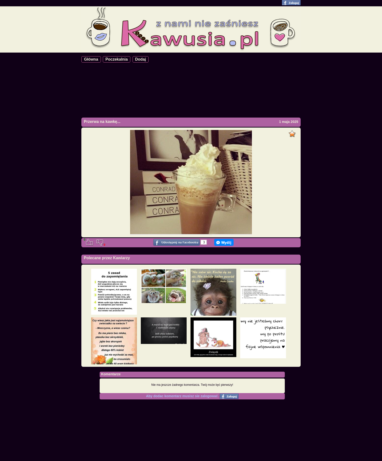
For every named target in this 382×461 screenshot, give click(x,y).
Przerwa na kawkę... (102, 122)
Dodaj (140, 59)
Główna (91, 59)
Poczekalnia (116, 59)
